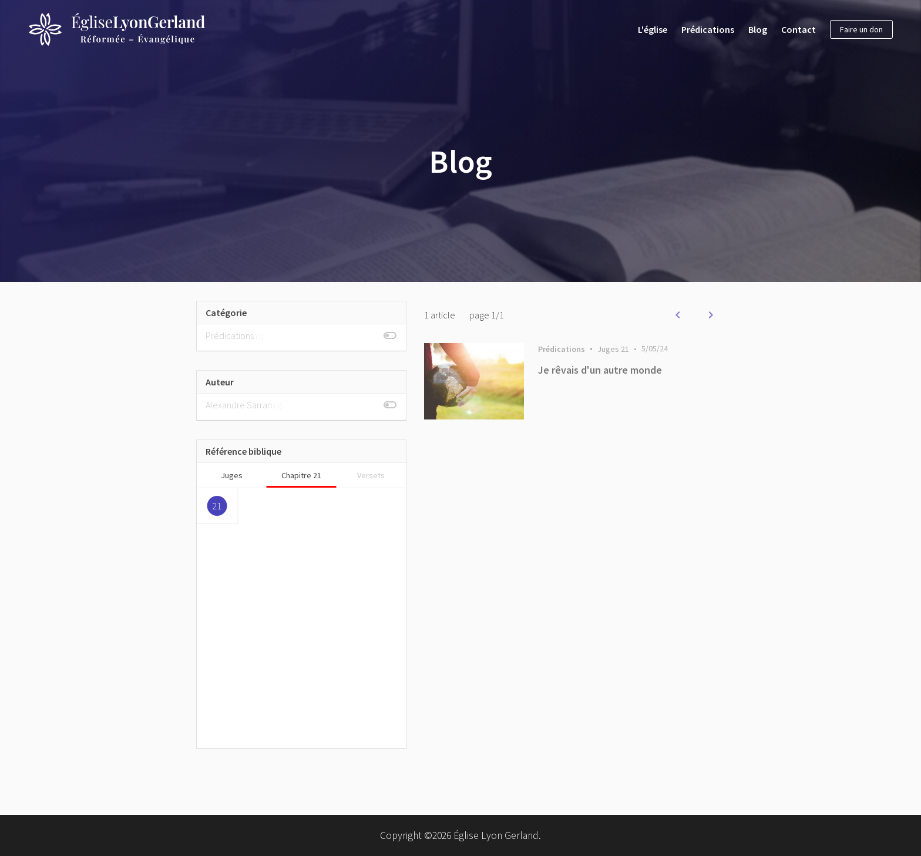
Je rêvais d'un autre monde (600, 370)
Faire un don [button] (861, 29)
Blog (757, 29)
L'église (652, 29)
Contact (798, 29)
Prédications (707, 29)
